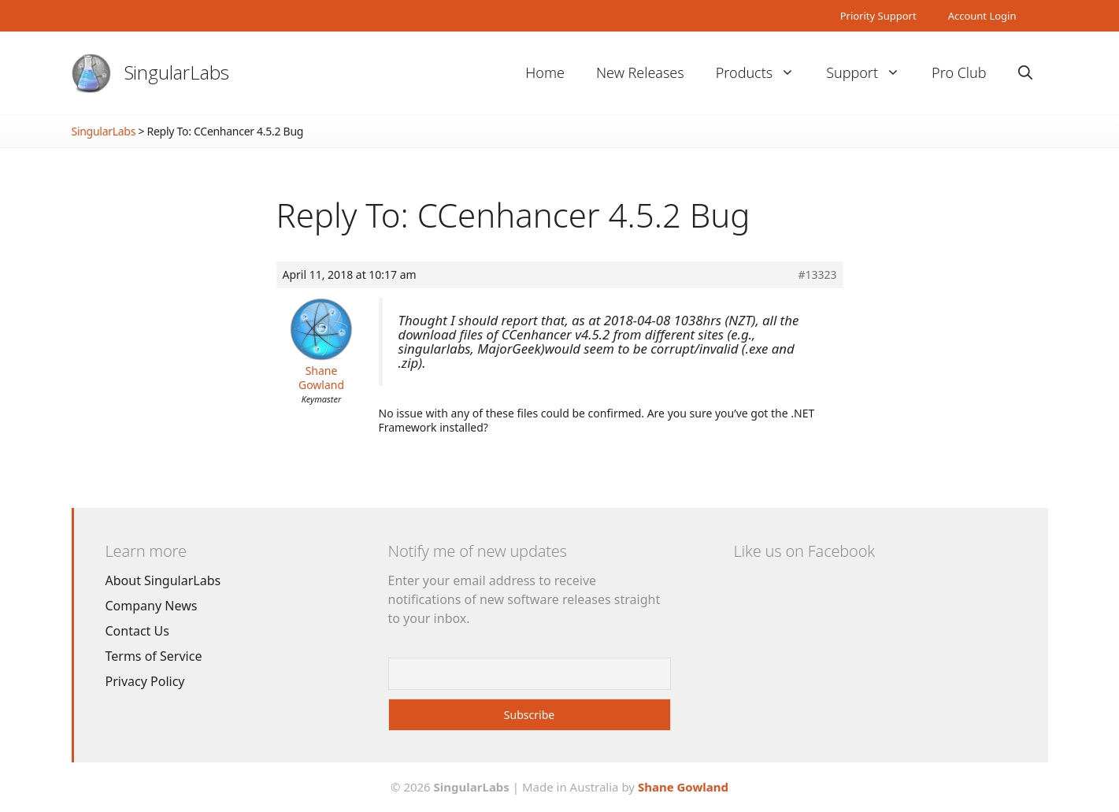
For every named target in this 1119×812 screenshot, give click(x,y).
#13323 (817, 275)
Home (545, 72)
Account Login (982, 16)
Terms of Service (154, 656)
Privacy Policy (145, 681)
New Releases (640, 72)
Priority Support (878, 16)
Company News (152, 605)
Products (763, 72)
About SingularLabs (163, 580)
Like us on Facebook (804, 551)
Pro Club (959, 72)
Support (871, 72)
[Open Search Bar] (1025, 72)
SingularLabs (177, 72)
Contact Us (137, 631)
